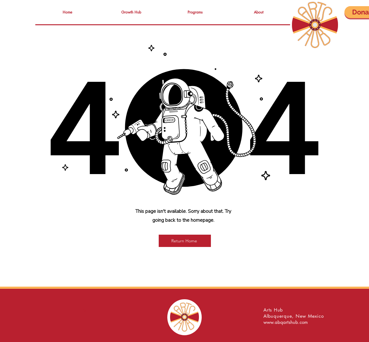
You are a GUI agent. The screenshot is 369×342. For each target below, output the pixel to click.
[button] (131, 12)
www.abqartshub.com (285, 322)
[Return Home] (185, 241)
